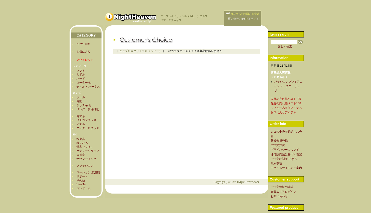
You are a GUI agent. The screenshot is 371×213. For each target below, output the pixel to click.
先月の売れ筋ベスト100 (286, 99)
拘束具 (80, 139)
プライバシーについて (285, 149)
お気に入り (83, 51)
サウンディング (86, 159)
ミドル (80, 74)
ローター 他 (83, 82)
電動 (79, 101)
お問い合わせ (279, 196)
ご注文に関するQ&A (283, 159)
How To (81, 184)
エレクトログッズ (87, 128)
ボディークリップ (87, 151)
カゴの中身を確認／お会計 (245, 13)
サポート (82, 176)
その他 (80, 180)
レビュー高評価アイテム (286, 108)
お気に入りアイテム (283, 112)
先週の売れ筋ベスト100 (286, 103)
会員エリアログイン (283, 191)
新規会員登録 (279, 140)
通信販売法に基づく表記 (286, 154)
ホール (80, 97)
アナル (80, 124)
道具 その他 (83, 146)
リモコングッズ (86, 120)
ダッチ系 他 (83, 105)
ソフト (80, 70)
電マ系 (80, 116)
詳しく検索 (285, 46)
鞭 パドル (82, 142)
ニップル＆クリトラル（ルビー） (140, 51)
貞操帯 (80, 155)
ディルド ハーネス (88, 86)
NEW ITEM (83, 44)
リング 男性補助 (87, 109)
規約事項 (276, 163)
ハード (80, 78)
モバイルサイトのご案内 (286, 168)
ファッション (84, 165)
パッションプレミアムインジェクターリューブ (288, 86)
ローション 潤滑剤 (88, 172)
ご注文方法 (278, 145)
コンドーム (83, 188)
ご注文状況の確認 (282, 187)
